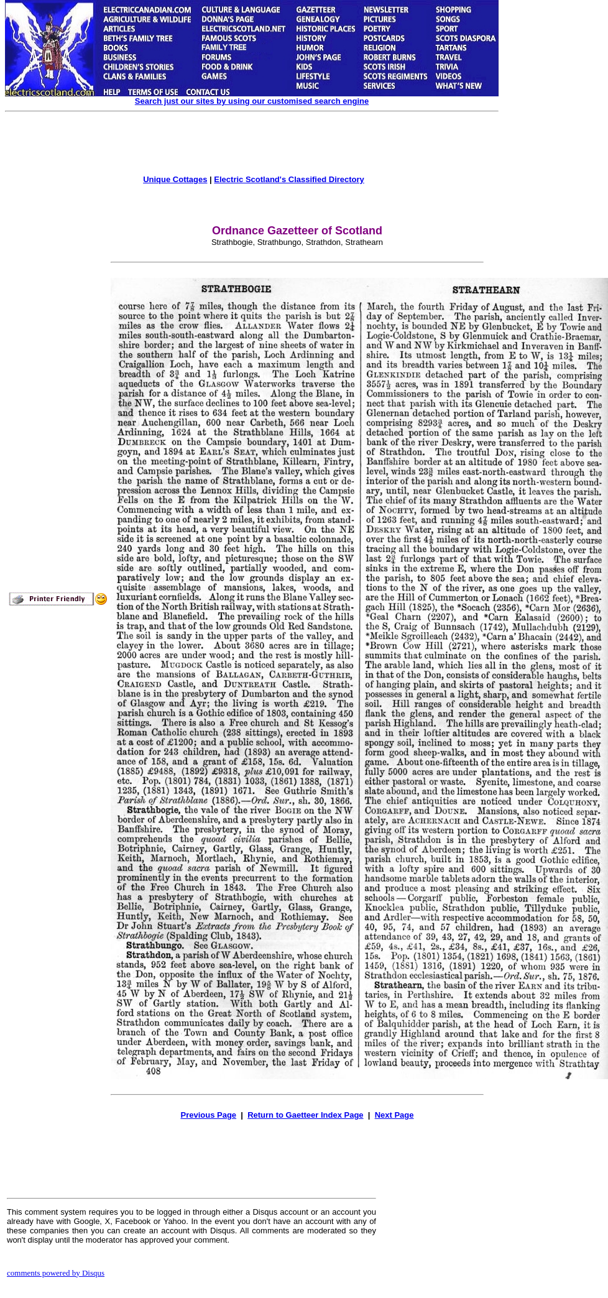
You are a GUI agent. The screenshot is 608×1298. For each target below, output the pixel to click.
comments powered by (55, 1272)
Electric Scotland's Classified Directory (289, 179)
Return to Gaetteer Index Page (305, 1115)
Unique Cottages (175, 179)
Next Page (394, 1115)
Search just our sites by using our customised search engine (252, 101)
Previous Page (208, 1115)
